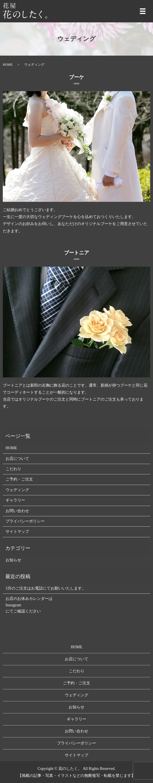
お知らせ (13, 560)
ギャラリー (15, 500)
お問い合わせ (17, 511)
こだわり (13, 469)
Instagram (13, 605)
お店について (17, 458)
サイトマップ (17, 531)
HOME (8, 65)
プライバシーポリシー (25, 521)
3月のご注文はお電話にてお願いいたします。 (46, 588)
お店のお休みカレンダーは (29, 599)
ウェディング (17, 490)
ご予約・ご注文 (19, 479)
